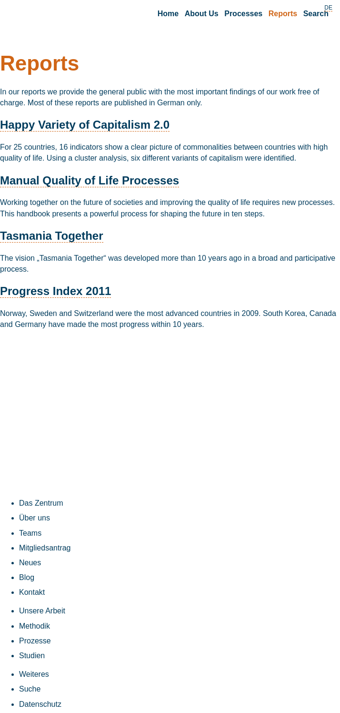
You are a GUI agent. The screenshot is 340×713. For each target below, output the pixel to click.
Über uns (34, 518)
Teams (30, 533)
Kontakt (32, 592)
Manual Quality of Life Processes (89, 180)
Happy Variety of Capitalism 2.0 (85, 124)
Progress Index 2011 (55, 291)
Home (168, 14)
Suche (29, 689)
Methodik (34, 626)
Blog (26, 577)
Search (316, 14)
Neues (30, 563)
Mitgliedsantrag (45, 548)
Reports (283, 14)
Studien (32, 656)
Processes (243, 14)
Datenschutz (40, 704)
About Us (202, 14)
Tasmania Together (51, 235)
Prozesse (35, 641)
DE (328, 7)
